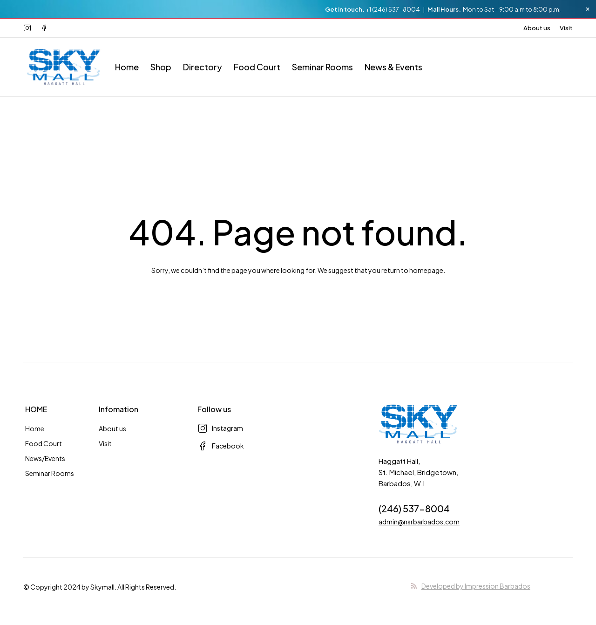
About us (536, 28)
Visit (566, 28)
